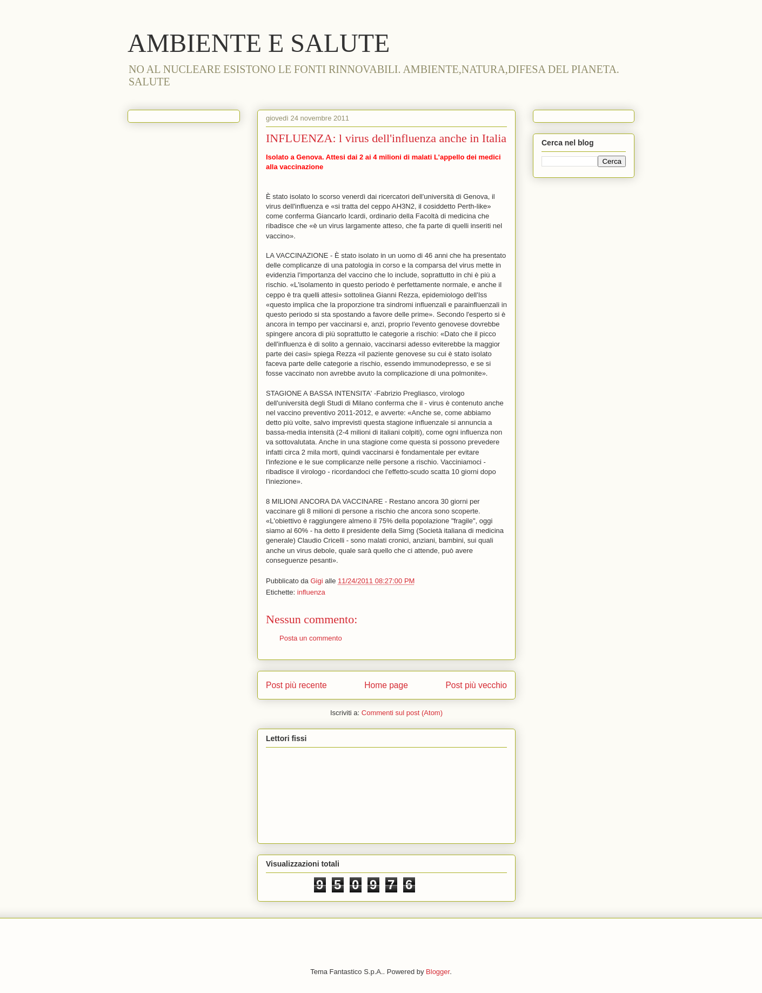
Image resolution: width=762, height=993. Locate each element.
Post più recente (296, 685)
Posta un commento (310, 638)
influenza (311, 592)
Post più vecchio (476, 685)
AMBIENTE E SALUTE (259, 43)
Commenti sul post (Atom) (402, 713)
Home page (386, 685)
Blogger (438, 972)
